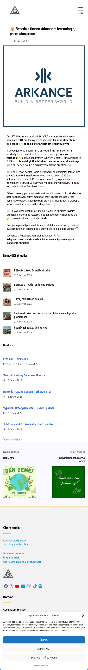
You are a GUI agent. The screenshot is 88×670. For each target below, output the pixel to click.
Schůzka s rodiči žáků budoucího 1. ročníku (28, 424)
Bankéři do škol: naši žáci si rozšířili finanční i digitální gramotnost (45, 315)
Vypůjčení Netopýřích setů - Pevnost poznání (29, 408)
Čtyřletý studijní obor (15, 540)
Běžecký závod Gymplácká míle (32, 270)
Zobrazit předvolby (44, 657)
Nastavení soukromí (14, 553)
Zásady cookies (41, 666)
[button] (83, 615)
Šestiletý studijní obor (15, 544)
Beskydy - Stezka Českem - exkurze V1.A (27, 391)
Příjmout (44, 639)
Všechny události (12, 439)
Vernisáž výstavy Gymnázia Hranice (24, 375)
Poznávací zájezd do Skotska (30, 327)
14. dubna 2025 (21, 41)
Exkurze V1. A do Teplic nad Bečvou (34, 284)
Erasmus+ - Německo (15, 359)
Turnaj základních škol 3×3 (29, 299)
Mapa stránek (11, 557)
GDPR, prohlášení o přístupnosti (22, 561)
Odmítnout (44, 648)
